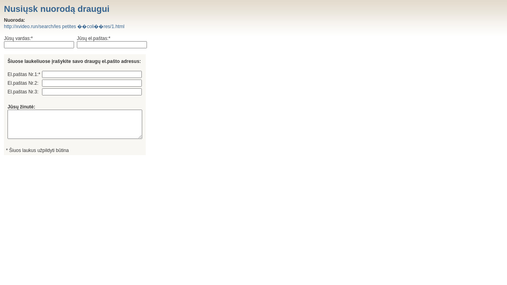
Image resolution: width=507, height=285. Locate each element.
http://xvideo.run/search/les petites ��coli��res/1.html (64, 26)
